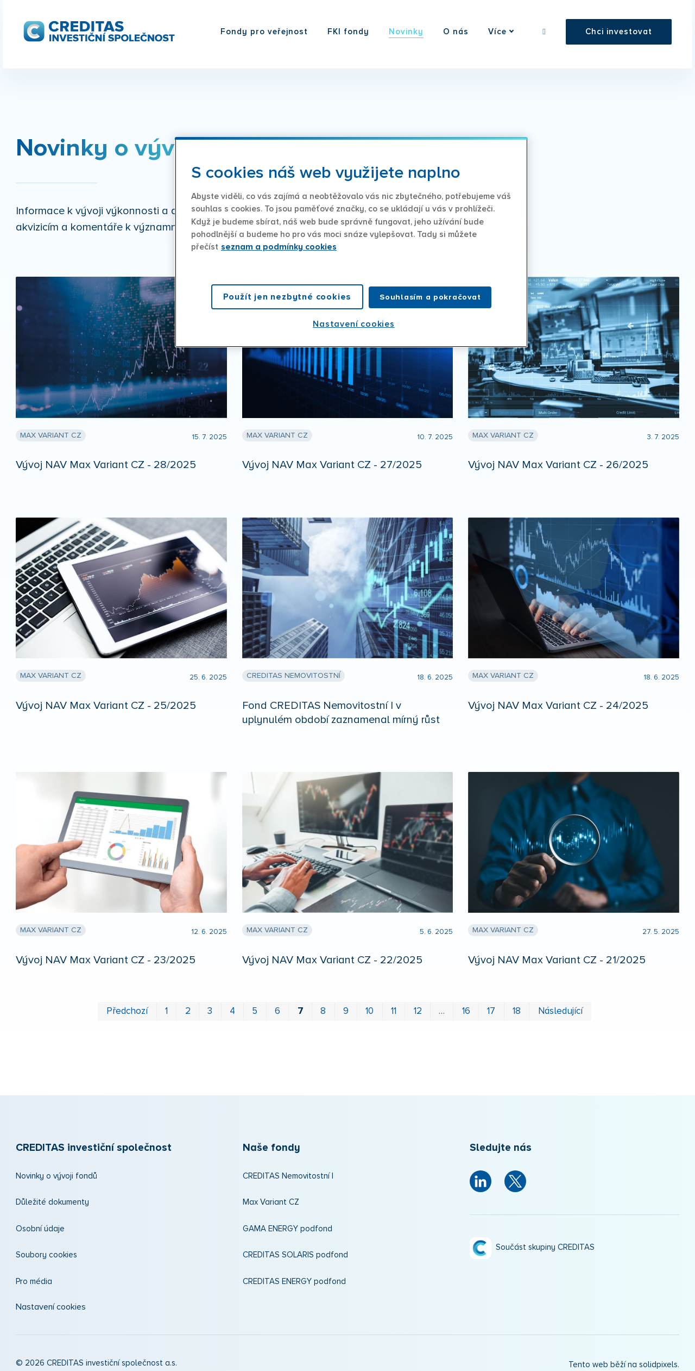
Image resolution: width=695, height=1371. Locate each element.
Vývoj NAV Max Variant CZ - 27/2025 (332, 456)
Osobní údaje (40, 1220)
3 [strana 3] (209, 1002)
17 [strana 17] (491, 1002)
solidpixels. (659, 1357)
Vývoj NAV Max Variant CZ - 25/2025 (106, 696)
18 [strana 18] (517, 1002)
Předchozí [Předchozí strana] (127, 1002)
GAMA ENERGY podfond (287, 1220)
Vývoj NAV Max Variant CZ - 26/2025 (558, 456)
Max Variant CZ (271, 1193)
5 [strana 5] (254, 1002)
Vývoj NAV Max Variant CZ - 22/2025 (332, 951)
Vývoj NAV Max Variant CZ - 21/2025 (557, 951)
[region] (351, 242)
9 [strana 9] (346, 1002)
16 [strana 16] (466, 1002)
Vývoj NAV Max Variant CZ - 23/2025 (105, 951)
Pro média (34, 1273)
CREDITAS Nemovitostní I (288, 1167)
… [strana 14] (442, 1002)
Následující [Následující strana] (560, 1002)
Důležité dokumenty (52, 1193)
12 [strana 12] (418, 1002)
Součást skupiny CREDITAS (545, 1239)
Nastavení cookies (51, 1298)
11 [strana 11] (393, 1002)
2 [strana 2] (188, 1002)
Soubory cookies (46, 1246)
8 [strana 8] (323, 1002)
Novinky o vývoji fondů (56, 1167)
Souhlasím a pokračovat (430, 297)
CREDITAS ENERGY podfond (294, 1273)
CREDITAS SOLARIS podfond (295, 1246)
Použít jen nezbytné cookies (287, 296)
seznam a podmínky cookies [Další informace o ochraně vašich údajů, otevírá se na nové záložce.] (279, 247)
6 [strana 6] (277, 1002)
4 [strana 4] (232, 1002)
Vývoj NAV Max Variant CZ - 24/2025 (558, 696)
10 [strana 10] (369, 1002)
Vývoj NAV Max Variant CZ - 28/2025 (106, 456)
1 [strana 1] (166, 1002)
